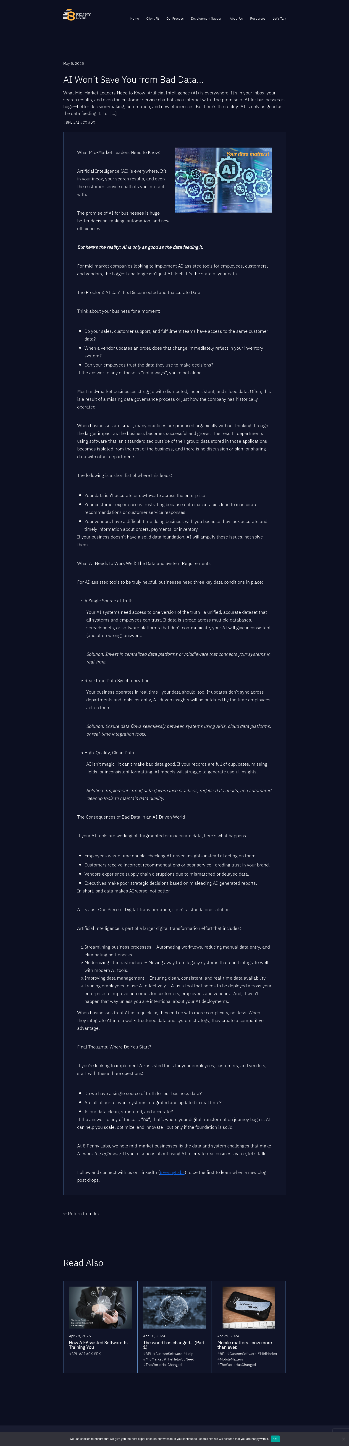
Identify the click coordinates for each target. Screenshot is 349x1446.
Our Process (175, 18)
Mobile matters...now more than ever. (244, 1344)
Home (134, 18)
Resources (257, 18)
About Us (236, 18)
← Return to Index (81, 1213)
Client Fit (152, 18)
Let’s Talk (279, 18)
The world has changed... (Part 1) (174, 1344)
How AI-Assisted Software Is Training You (98, 1344)
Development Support (207, 18)
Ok (275, 1439)
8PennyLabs (172, 1172)
